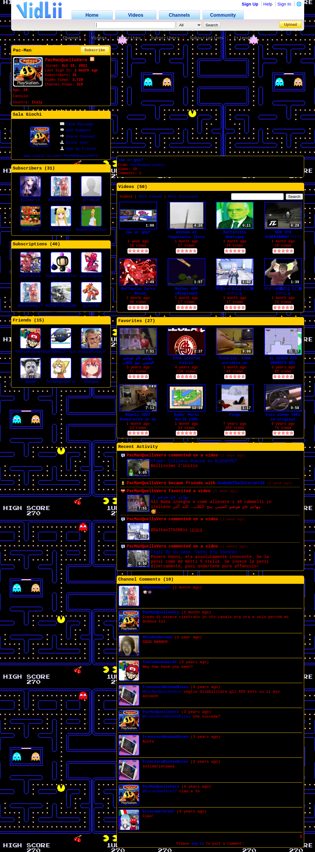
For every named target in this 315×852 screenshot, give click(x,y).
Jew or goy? (130, 160)
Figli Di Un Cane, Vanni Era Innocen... (197, 552)
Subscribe (94, 50)
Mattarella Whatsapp (234, 234)
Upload (290, 24)
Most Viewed (150, 197)
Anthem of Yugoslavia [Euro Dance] (186, 234)
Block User (74, 143)
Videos (99, 38)
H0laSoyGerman (157, 637)
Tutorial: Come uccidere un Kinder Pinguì (235, 360)
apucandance (91, 276)
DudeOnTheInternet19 (96, 230)
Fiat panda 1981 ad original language (283, 417)
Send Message (76, 124)
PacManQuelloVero (147, 165)
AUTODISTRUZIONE (61, 306)
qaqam (30, 382)
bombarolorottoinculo (67, 276)
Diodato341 (60, 230)
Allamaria (30, 200)
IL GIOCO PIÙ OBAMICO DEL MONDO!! (283, 360)
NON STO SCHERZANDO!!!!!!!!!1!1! (283, 234)
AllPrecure (30, 276)
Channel (72, 38)
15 (39, 320)
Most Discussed (183, 197)
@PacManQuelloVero (162, 692)
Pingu (234, 415)
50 (142, 186)
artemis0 (91, 200)
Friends (243, 38)
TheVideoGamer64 (31, 352)
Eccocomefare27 (159, 811)
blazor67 (91, 306)
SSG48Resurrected (62, 352)
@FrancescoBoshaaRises (167, 716)
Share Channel (78, 136)
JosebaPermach (91, 352)
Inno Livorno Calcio (186, 360)
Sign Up (250, 3)
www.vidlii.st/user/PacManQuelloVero (61, 156)
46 (55, 244)
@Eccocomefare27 (160, 791)
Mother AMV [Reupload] (186, 291)
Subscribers (165, 38)
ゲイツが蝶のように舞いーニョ (283, 291)
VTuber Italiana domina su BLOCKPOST (194, 461)
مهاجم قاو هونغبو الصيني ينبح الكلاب (138, 360)
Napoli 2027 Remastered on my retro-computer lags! (138, 417)
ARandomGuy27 (60, 200)
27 (150, 321)
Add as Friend (78, 149)
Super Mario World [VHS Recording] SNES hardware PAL (186, 417)
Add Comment (75, 130)
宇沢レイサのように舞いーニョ (235, 291)
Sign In (284, 3)
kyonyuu (91, 382)
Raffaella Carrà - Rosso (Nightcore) (138, 291)
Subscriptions (207, 38)
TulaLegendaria (61, 382)
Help (268, 3)
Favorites (129, 38)
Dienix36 (30, 230)
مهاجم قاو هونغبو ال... (173, 497)
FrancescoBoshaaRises (165, 687)
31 (49, 168)
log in (197, 844)
